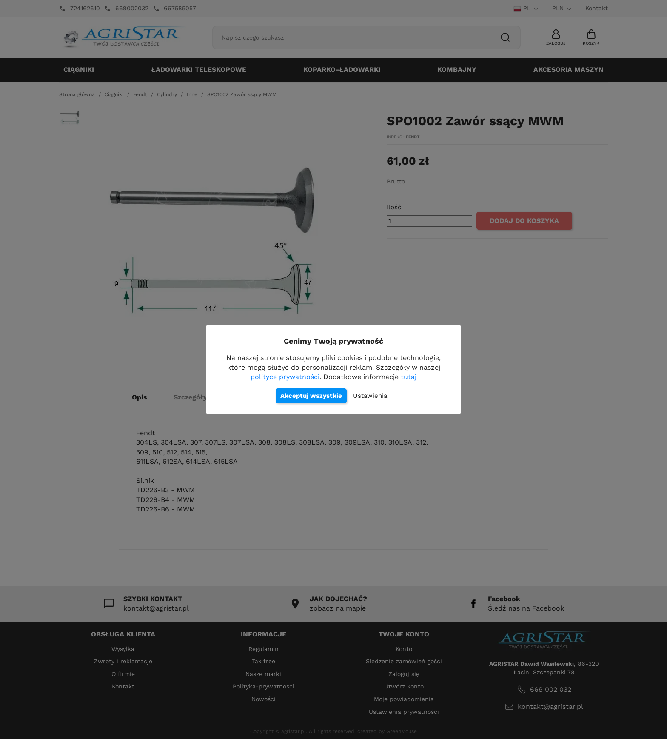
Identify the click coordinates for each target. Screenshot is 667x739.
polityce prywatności (285, 377)
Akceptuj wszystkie (311, 395)
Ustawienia (370, 395)
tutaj (408, 377)
